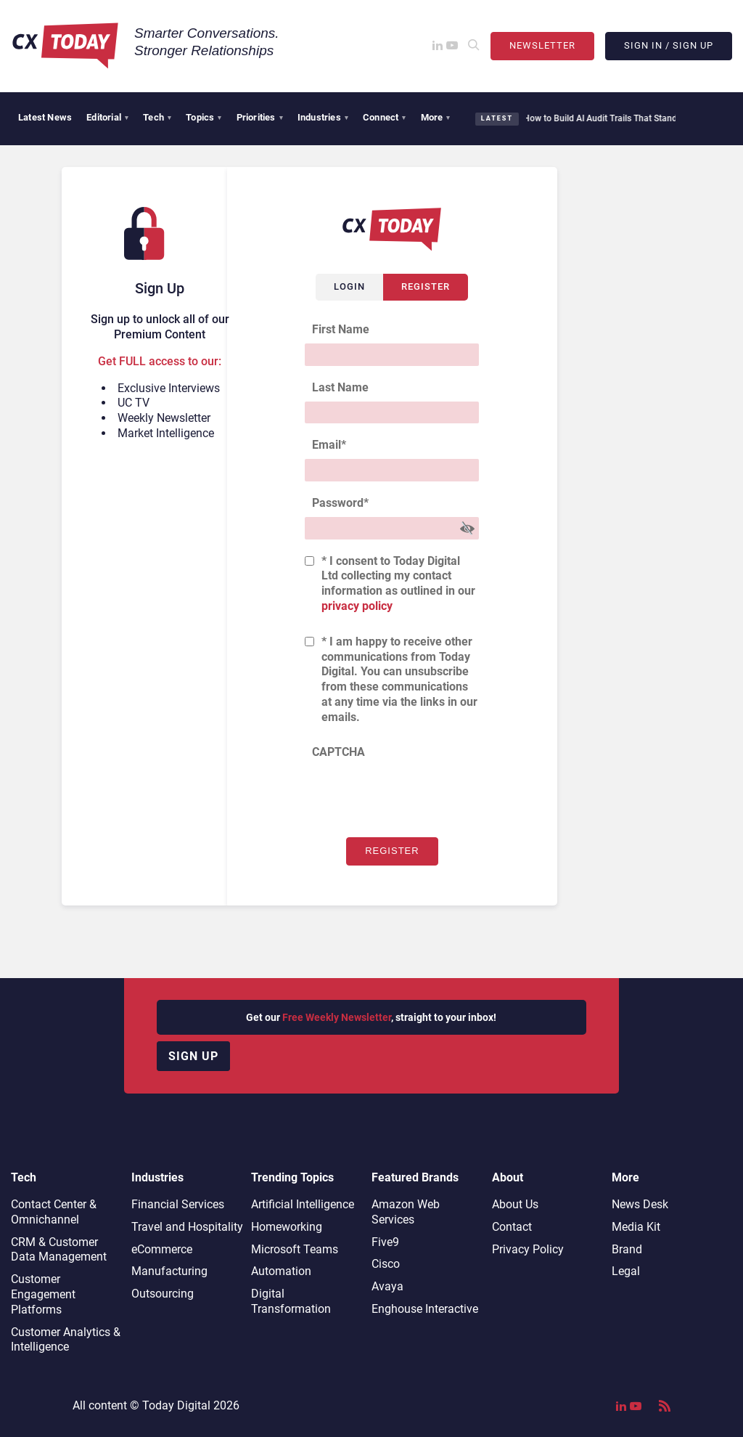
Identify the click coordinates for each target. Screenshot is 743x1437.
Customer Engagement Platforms (43, 1294)
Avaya (387, 1286)
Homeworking (286, 1227)
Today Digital (176, 1405)
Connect (384, 117)
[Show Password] (467, 528)
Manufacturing (169, 1271)
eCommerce (161, 1249)
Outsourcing (162, 1293)
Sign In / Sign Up (668, 45)
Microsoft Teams (294, 1249)
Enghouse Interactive (425, 1309)
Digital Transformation (291, 1301)
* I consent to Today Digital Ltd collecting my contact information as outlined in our (398, 583)
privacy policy (357, 606)
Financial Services (177, 1204)
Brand (627, 1249)
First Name (340, 329)
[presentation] (415, 794)
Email (329, 445)
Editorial (107, 117)
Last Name (340, 387)
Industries (322, 117)
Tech (157, 117)
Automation (281, 1271)
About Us (515, 1204)
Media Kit (636, 1227)
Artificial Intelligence (302, 1204)
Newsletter (542, 45)
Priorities (260, 117)
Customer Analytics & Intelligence (65, 1339)
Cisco (386, 1264)
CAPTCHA (338, 752)
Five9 (385, 1242)
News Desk (640, 1204)
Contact (512, 1227)
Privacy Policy (528, 1249)
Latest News (45, 117)
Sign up (193, 1056)
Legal (626, 1271)
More (436, 117)
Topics (203, 117)
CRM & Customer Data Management (59, 1249)
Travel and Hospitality (187, 1227)
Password (340, 503)
